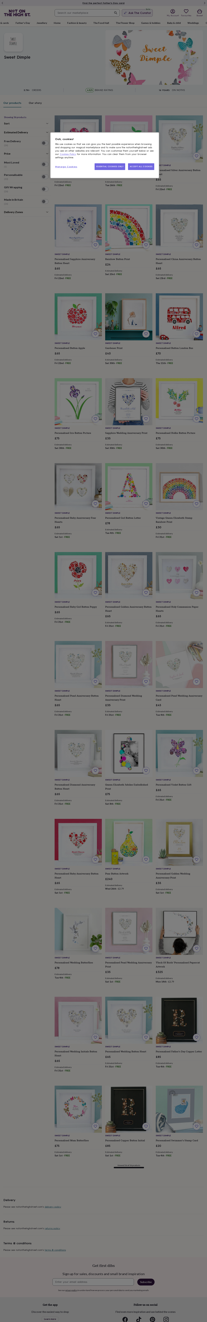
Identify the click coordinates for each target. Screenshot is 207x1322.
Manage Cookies (66, 166)
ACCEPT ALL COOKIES (141, 166)
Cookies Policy (68, 154)
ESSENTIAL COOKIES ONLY (110, 166)
